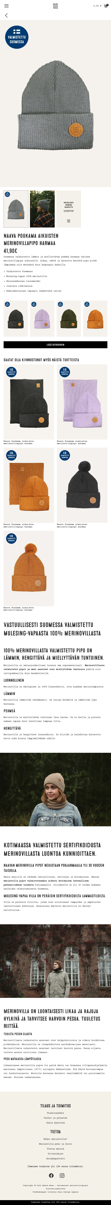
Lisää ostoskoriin (55, 345)
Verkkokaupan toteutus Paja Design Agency (55, 1192)
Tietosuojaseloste (55, 1189)
